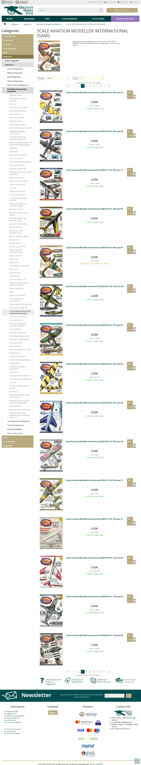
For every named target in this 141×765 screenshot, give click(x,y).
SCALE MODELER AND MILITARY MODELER (17, 323)
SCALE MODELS (15, 328)
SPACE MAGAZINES (14, 428)
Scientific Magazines (15, 424)
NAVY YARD (13, 268)
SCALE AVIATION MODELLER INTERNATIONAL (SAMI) (85, 23)
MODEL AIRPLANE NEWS (18, 235)
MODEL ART (14, 238)
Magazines (28, 18)
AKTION (12, 103)
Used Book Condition (13, 721)
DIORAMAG (13, 150)
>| (108, 84)
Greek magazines (12, 59)
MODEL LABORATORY (17, 245)
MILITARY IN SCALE (16, 208)
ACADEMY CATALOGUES (18, 106)
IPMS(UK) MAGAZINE (17, 190)
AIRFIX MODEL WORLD (17, 123)
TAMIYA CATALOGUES (17, 355)
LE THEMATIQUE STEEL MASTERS (18, 198)
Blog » (53, 711)
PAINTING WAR (15, 271)
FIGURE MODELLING (17, 164)
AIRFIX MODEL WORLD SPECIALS (17, 98)
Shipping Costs (11, 712)
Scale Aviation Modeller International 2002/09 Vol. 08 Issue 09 (94, 130)
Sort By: (41, 77)
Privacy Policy (11, 730)
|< (68, 84)
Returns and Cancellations (15, 714)
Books (9, 18)
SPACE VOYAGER (15, 341)
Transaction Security (13, 728)
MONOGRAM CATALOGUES (19, 265)
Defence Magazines (15, 80)
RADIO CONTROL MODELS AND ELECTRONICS (19, 283)
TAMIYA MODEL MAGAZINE (19, 359)
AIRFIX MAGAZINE (16, 120)
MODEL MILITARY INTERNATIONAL (16, 250)
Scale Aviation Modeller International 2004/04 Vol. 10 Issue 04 (94, 556)
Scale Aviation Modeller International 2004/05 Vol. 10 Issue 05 (94, 595)
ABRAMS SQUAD (15, 94)
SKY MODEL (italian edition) (19, 338)
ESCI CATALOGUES (16, 157)
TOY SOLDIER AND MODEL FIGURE (19, 386)
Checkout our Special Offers (77, 679)
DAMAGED (13, 147)
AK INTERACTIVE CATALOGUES (20, 127)
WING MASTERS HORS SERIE (19, 408)
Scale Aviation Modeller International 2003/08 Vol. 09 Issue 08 (94, 401)
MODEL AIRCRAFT (16, 226)
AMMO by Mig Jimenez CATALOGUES (17, 131)
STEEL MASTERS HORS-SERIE (20, 348)
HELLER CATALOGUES (17, 183)
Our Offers (7, 43)
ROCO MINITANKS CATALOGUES (16, 298)
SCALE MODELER (15, 319)
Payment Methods (12, 717)
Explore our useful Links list (103, 679)
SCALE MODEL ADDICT (17, 315)
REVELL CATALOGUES (17, 294)
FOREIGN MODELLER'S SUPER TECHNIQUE (20, 172)
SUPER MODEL (14, 352)
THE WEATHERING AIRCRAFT (20, 374)
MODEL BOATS (15, 242)
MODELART (13, 258)
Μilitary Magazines (14, 71)
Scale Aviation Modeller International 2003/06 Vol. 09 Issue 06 (94, 362)
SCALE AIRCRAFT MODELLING (20, 303)
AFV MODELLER (15, 113)
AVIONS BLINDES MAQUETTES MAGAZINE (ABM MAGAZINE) (20, 142)
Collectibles (97, 18)
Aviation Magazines (15, 67)
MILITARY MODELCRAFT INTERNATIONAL (18, 218)
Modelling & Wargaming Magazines (48, 23)
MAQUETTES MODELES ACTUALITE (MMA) (18, 203)
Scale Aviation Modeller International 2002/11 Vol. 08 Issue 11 (94, 168)
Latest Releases (9, 35)
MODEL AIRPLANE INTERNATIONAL (16, 230)
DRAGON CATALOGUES (18, 154)
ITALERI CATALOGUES (17, 193)
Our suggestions (9, 47)
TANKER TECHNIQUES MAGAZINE (17, 366)
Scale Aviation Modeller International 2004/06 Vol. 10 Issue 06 (94, 634)
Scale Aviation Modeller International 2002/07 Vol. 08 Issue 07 (94, 91)
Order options (11, 719)
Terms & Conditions (13, 732)
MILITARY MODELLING (17, 223)
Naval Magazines (14, 76)
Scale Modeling (68, 18)
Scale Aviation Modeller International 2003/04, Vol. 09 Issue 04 (94, 285)
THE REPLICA (14, 371)
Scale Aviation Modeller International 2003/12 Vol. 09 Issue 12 (94, 517)
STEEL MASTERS (15, 345)
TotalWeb (99, 763)
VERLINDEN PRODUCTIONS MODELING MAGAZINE (19, 400)
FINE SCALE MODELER (17, 167)
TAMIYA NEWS (14, 362)
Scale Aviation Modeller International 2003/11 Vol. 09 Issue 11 (94, 479)
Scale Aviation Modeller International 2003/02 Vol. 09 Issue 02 (94, 207)
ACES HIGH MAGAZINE (17, 110)
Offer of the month (14, 432)
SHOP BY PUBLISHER (124, 18)
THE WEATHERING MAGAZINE (20, 378)
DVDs (46, 18)
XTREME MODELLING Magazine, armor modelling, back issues (19, 414)
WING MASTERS (15, 405)
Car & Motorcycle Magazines (18, 420)
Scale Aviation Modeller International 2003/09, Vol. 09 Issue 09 (94, 440)
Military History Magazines (18, 84)
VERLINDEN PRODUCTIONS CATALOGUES (19, 395)
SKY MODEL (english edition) (19, 335)
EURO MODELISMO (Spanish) (20, 160)
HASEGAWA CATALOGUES (18, 180)
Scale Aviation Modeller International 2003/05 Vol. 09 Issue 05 (94, 323)
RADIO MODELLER (16, 287)
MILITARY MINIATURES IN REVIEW (18, 212)
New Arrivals (8, 39)
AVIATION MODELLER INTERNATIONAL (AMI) (17, 137)
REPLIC (12, 291)
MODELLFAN (14, 261)
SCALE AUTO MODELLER (18, 306)
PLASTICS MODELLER (17, 278)
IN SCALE (12, 187)
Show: (76, 77)
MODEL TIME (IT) (15, 254)
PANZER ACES (14, 275)
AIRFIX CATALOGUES (17, 116)
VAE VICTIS (13, 390)
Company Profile (12, 710)
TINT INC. (13, 381)
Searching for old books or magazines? (53, 680)
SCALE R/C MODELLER (17, 331)
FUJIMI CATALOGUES (17, 176)
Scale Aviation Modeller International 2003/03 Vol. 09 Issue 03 (94, 246)
